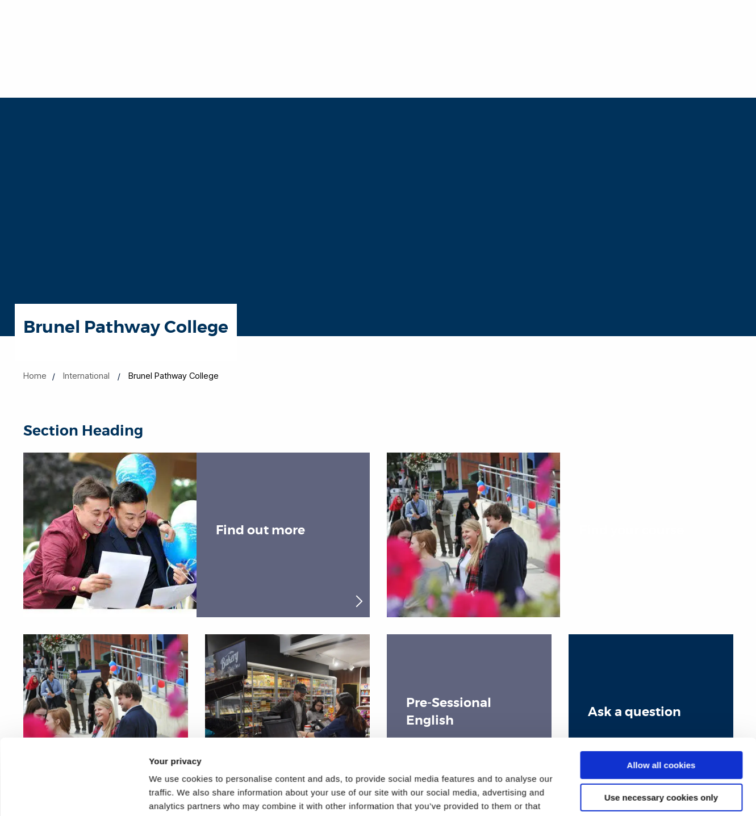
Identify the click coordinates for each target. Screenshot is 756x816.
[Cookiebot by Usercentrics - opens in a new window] (73, 793)
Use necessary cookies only (661, 726)
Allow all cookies (661, 694)
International (86, 375)
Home (35, 375)
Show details (175, 793)
